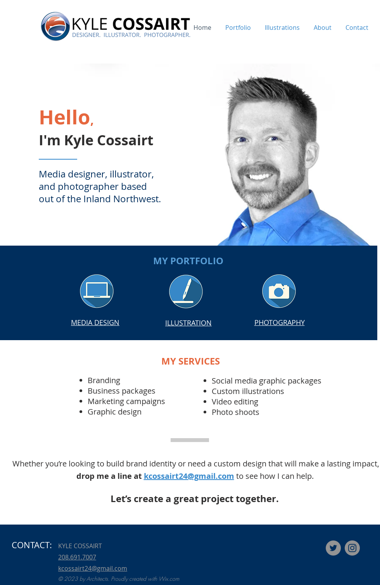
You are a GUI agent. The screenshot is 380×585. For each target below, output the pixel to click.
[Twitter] (333, 548)
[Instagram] (352, 548)
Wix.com (169, 578)
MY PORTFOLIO (188, 260)
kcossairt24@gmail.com (189, 476)
